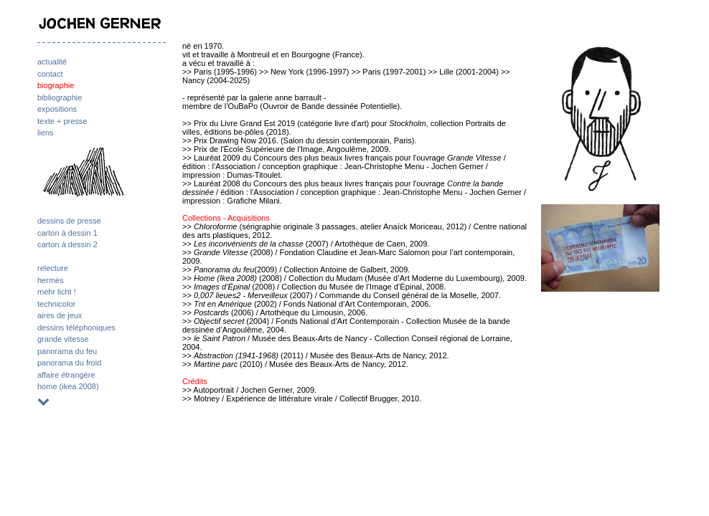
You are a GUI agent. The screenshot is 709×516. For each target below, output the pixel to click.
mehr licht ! (56, 291)
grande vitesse (63, 339)
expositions (57, 109)
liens (45, 132)
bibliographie (59, 97)
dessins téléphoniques (76, 327)
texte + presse (62, 121)
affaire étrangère (66, 375)
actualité (52, 61)
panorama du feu (67, 351)
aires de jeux (59, 315)
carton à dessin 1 (67, 233)
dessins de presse (69, 220)
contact (49, 74)
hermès (50, 280)
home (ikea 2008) (68, 386)
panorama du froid (69, 362)
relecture (52, 268)
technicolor (56, 304)
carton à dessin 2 (67, 244)
